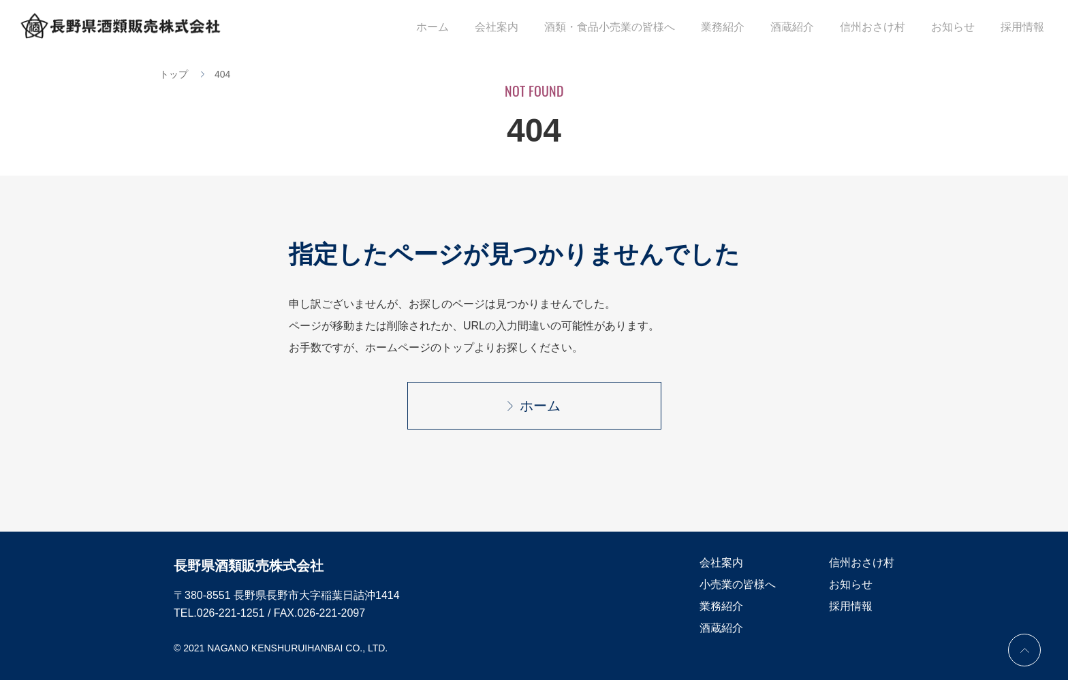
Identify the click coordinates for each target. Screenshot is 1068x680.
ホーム (474, 27)
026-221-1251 (231, 613)
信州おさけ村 (887, 27)
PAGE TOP (1024, 650)
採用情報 (1026, 27)
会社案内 (532, 27)
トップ (173, 74)
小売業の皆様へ (738, 584)
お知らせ (962, 27)
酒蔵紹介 (812, 27)
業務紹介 (748, 27)
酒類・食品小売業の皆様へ (640, 27)
